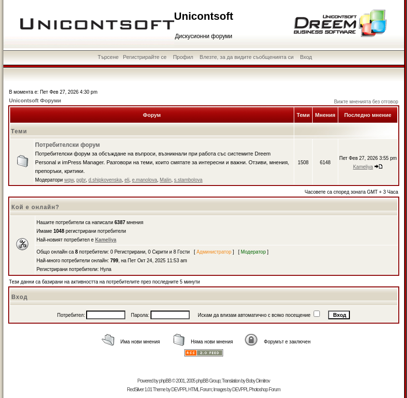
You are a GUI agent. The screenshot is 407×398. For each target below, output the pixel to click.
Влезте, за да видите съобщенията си (247, 57)
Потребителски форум (67, 145)
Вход (306, 57)
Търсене (108, 57)
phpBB (165, 381)
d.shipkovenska (105, 180)
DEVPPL (179, 389)
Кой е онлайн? (36, 207)
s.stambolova (188, 180)
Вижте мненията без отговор (366, 101)
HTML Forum (200, 389)
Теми (19, 131)
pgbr (81, 180)
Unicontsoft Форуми (35, 100)
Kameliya (363, 167)
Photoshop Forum (265, 389)
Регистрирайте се (144, 57)
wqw (69, 180)
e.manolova (144, 180)
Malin (165, 180)
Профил (183, 57)
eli (126, 180)
